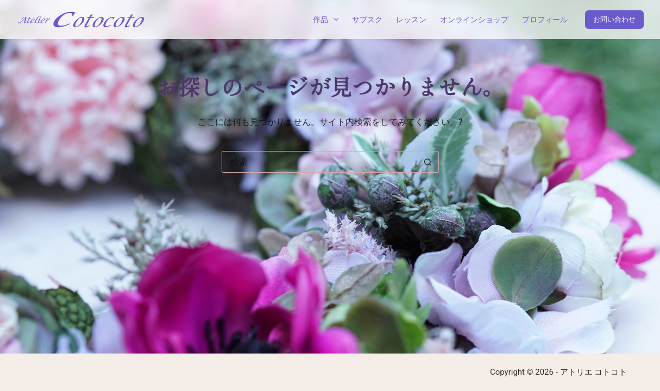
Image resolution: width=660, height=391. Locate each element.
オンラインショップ (474, 19)
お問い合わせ (614, 19)
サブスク (367, 19)
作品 (328, 19)
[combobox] (320, 162)
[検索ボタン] (428, 162)
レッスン (411, 19)
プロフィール (545, 19)
